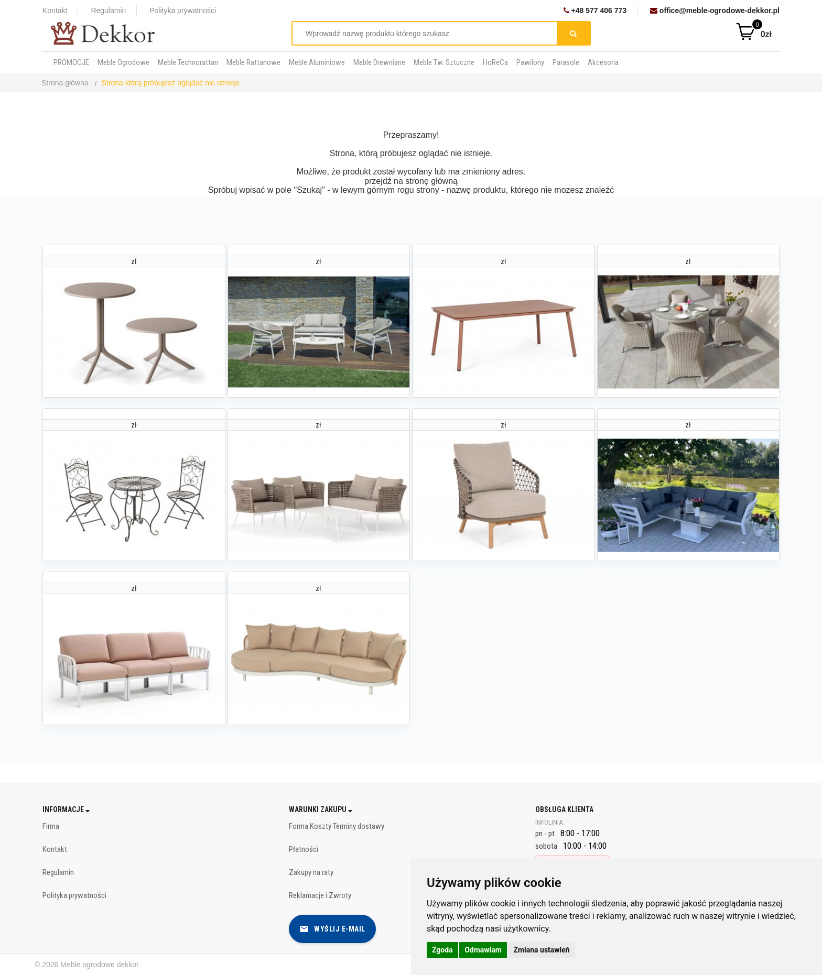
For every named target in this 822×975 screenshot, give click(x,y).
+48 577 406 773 (595, 10)
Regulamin (108, 10)
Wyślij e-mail (332, 929)
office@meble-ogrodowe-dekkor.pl (715, 10)
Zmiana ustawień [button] (541, 950)
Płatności (303, 849)
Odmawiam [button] (483, 950)
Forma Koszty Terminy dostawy (336, 826)
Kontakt (54, 10)
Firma (50, 826)
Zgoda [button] (442, 950)
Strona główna (65, 83)
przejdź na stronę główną (411, 181)
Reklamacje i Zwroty (320, 895)
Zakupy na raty (311, 872)
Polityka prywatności (182, 10)
